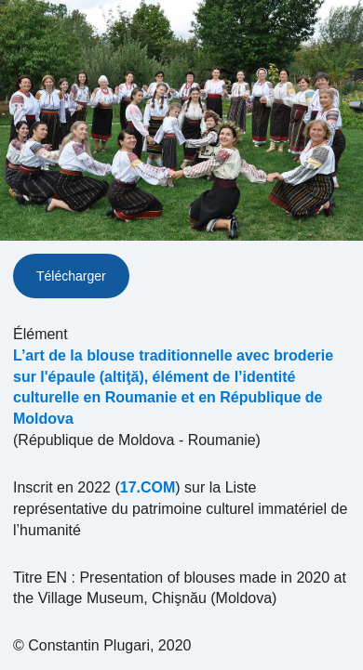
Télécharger (71, 276)
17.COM (148, 487)
